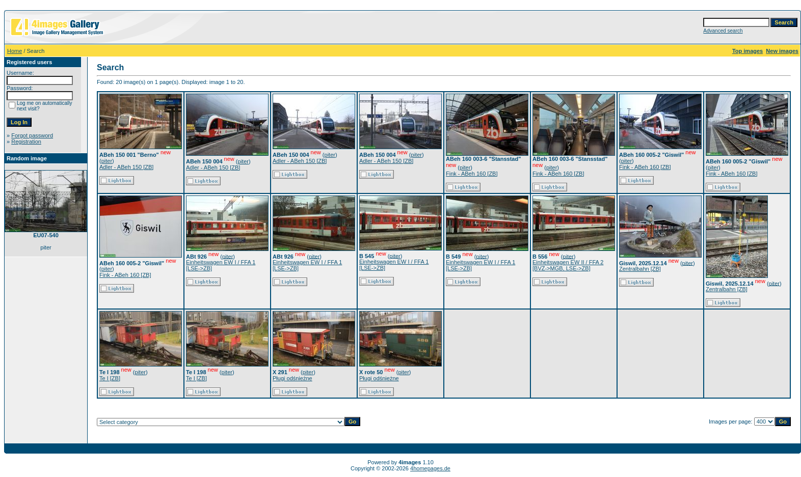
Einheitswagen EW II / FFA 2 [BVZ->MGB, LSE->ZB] (567, 265)
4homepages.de (430, 468)
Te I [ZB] (109, 378)
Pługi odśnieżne (292, 378)
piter (106, 161)
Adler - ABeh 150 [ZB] (126, 167)
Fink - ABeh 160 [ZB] (472, 174)
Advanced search (722, 31)
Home (14, 51)
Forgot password (32, 135)
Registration (26, 141)
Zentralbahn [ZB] (640, 269)
